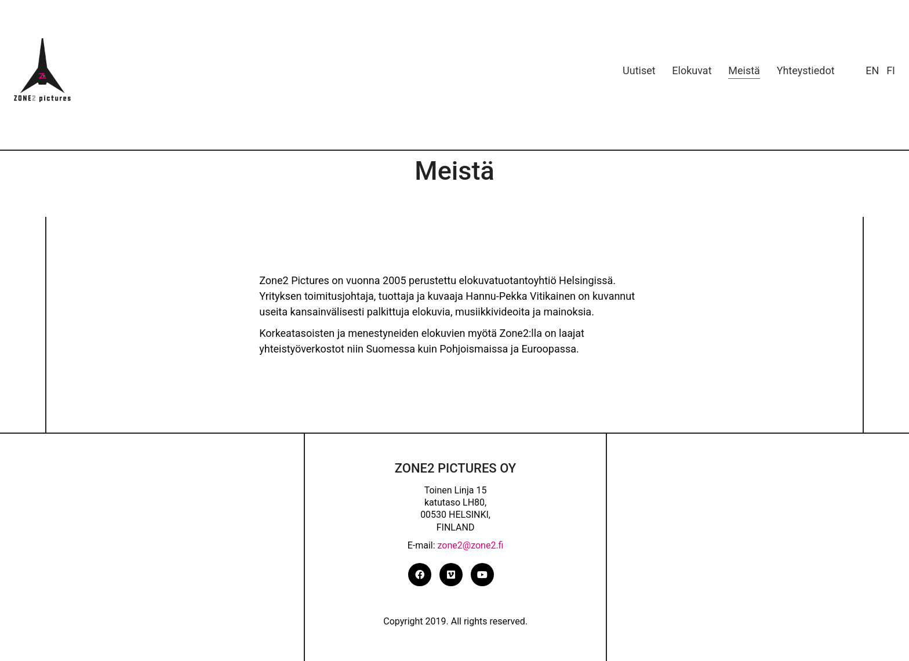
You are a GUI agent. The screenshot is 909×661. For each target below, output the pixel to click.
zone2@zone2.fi (471, 545)
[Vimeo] (451, 574)
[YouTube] (482, 574)
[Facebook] (419, 574)
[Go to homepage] (43, 70)
